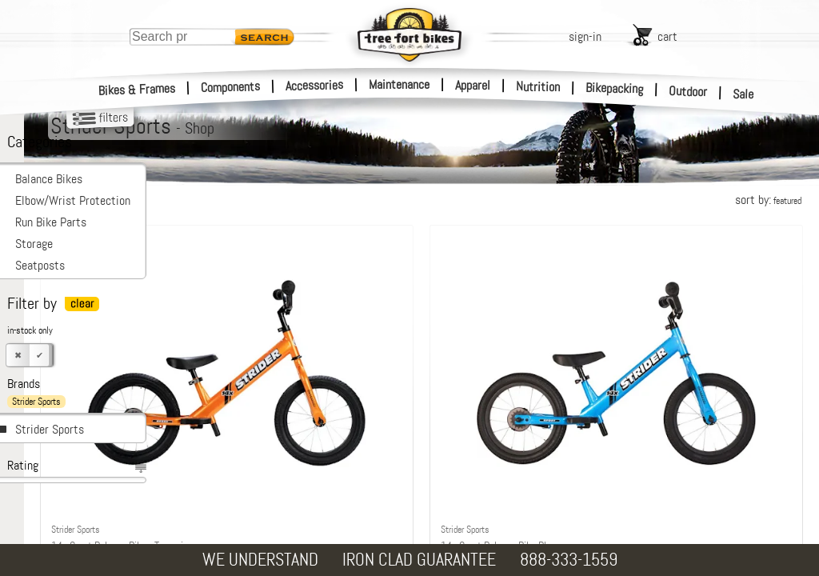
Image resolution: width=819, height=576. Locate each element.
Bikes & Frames (137, 89)
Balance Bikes (48, 178)
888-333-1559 (568, 559)
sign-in (585, 36)
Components (231, 87)
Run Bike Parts (50, 222)
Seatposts (40, 265)
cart (667, 36)
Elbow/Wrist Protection (72, 200)
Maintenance (399, 84)
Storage (34, 243)
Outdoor (688, 91)
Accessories (314, 85)
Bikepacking (614, 88)
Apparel (472, 85)
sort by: (768, 199)
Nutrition (538, 86)
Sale (743, 94)
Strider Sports (49, 429)
